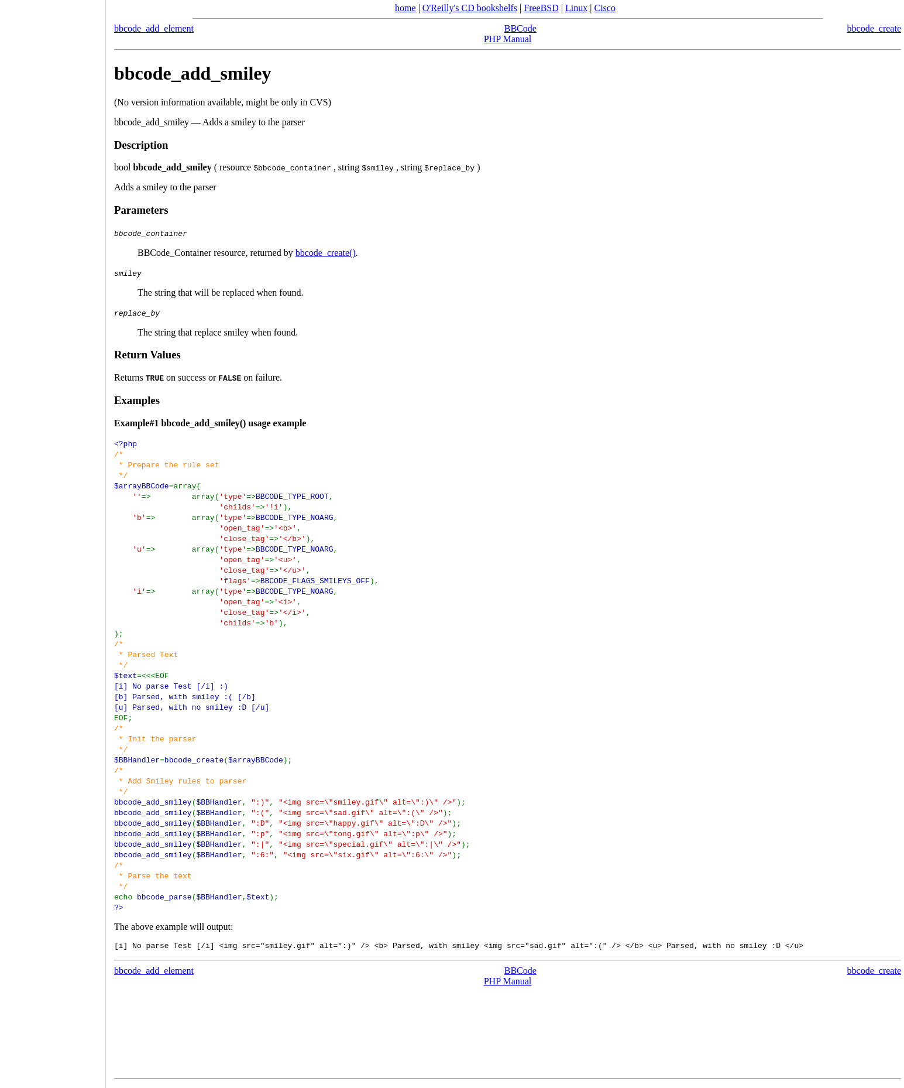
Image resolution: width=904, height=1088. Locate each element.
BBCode (520, 28)
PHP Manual (508, 39)
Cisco (604, 8)
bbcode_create (874, 28)
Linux (576, 8)
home (405, 8)
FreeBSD (541, 8)
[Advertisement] (52, 540)
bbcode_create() (325, 253)
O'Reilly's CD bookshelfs (469, 8)
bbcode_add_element (154, 28)
